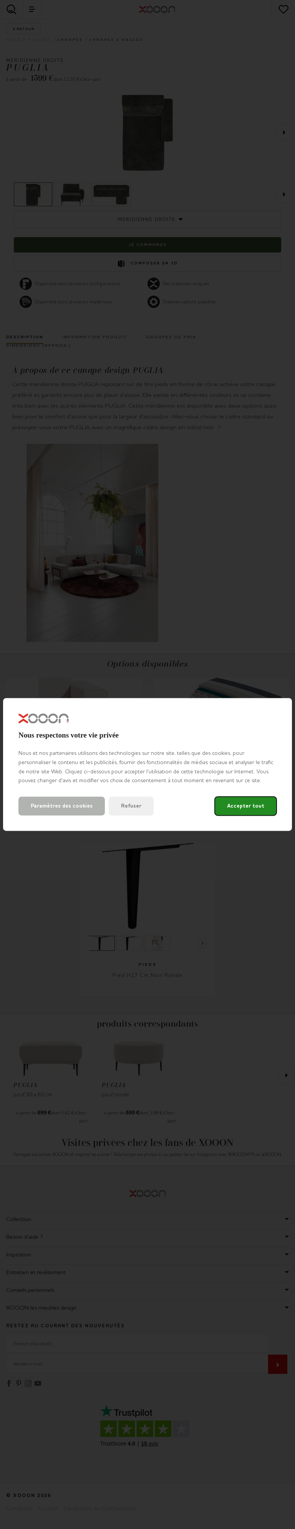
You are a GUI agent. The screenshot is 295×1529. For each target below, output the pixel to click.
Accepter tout (245, 806)
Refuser (131, 806)
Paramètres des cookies (62, 806)
